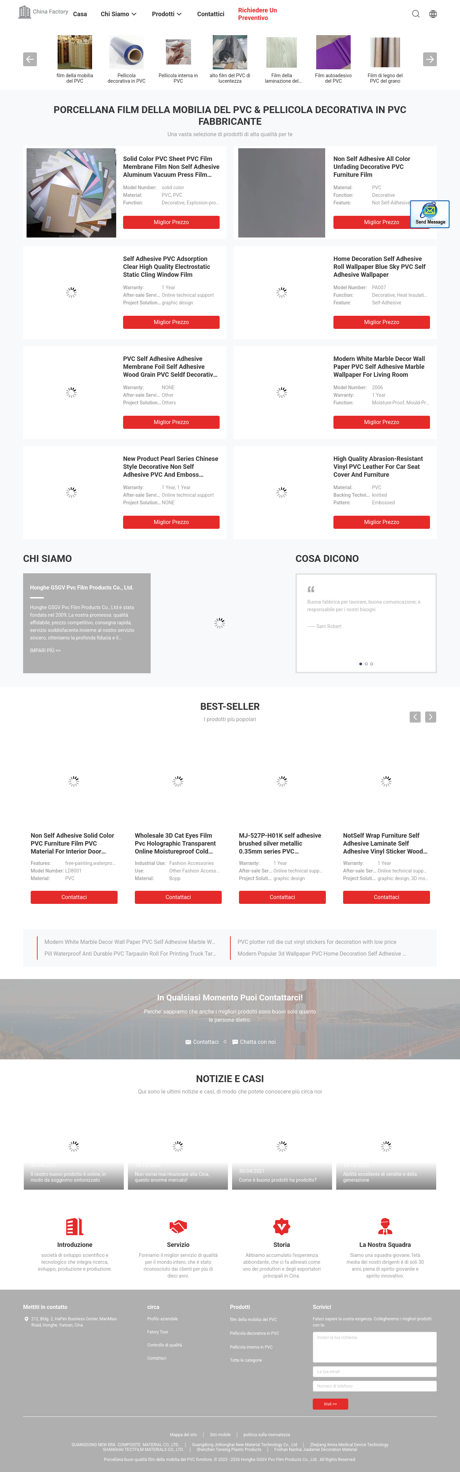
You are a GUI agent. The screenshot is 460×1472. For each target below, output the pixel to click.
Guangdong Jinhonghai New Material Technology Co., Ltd (244, 1444)
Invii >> (330, 1404)
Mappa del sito (183, 1434)
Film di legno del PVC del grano (385, 78)
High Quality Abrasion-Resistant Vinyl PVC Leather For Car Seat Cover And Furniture (378, 466)
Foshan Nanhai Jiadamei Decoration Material (315, 1449)
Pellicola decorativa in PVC (127, 78)
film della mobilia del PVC (75, 78)
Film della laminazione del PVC (282, 81)
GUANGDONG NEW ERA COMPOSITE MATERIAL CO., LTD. (125, 1444)
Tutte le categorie (246, 1360)
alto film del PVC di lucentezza (230, 78)
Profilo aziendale (162, 1319)
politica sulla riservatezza (266, 1434)
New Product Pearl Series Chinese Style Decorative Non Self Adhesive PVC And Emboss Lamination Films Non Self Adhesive (170, 474)
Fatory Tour (157, 1332)
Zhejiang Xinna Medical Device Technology (349, 1444)
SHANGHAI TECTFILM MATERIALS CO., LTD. (143, 1449)
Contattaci (74, 897)
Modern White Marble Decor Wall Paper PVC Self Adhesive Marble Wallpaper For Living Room (379, 366)
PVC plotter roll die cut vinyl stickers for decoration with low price (317, 942)
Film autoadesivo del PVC (333, 78)
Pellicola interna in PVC (178, 78)
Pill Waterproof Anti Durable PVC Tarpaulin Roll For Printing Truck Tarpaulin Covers (131, 953)
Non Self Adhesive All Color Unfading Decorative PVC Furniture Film (371, 166)
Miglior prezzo (171, 222)
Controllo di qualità (164, 1345)
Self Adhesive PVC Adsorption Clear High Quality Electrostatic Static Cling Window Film (166, 266)
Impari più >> (45, 650)
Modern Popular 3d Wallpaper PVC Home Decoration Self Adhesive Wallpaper (324, 953)
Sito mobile (220, 1434)
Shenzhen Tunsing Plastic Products (229, 1449)
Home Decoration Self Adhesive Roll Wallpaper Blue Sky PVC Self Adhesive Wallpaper (379, 266)
